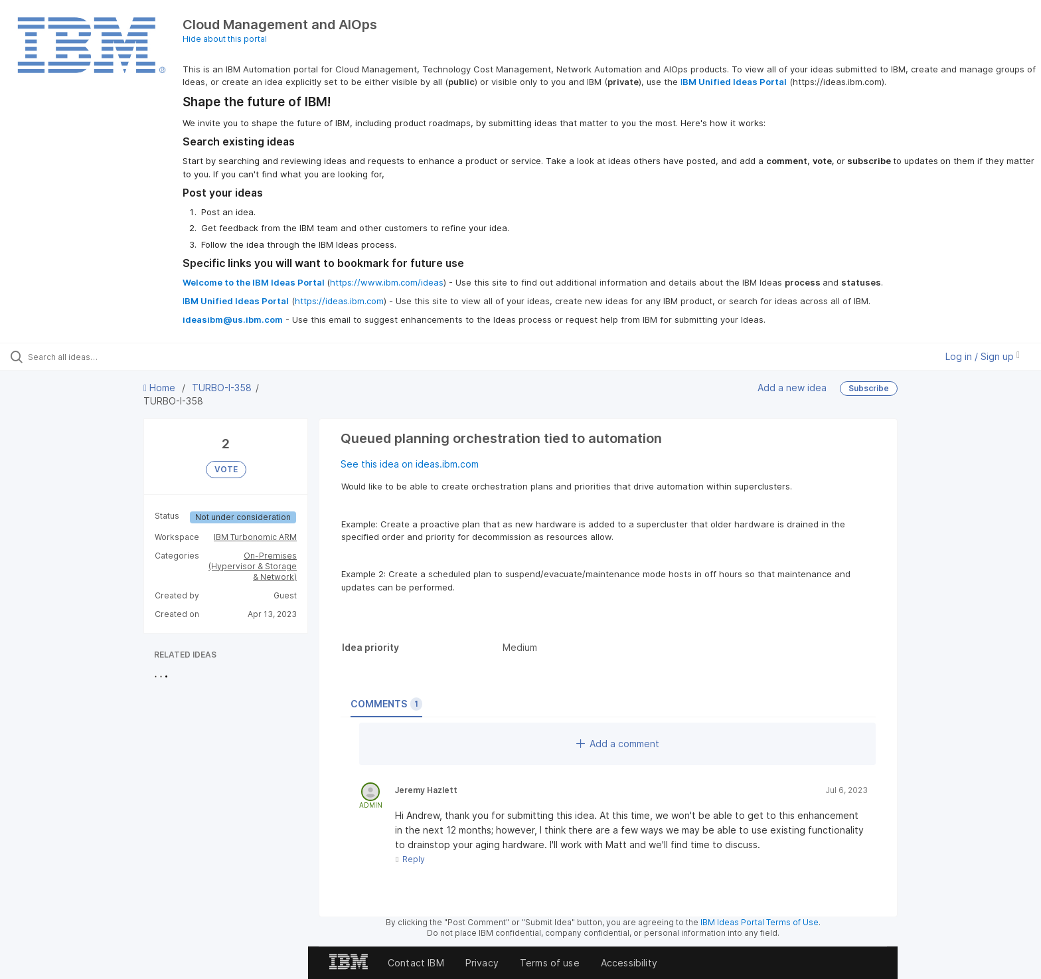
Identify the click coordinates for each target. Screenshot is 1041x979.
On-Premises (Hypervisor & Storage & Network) (252, 566)
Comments (386, 704)
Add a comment (617, 743)
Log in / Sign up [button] (982, 356)
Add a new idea (792, 387)
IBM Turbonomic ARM (255, 537)
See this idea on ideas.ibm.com (410, 464)
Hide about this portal (225, 39)
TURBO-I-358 (222, 387)
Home (160, 387)
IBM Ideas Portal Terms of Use (759, 922)
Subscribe (868, 388)
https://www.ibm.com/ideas (386, 282)
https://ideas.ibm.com (339, 301)
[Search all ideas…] (121, 357)
